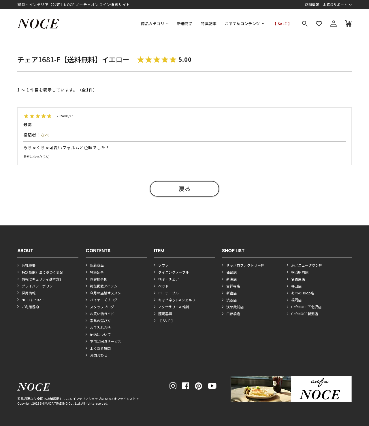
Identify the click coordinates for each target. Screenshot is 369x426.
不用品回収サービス (105, 341)
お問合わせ (98, 355)
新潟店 (231, 278)
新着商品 (185, 23)
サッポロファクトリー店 (245, 265)
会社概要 (28, 265)
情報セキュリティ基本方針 (42, 278)
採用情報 (28, 292)
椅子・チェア (168, 278)
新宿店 (231, 292)
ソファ (163, 265)
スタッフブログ (102, 306)
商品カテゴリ (152, 23)
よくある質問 (100, 348)
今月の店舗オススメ (105, 292)
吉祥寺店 (233, 285)
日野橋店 (233, 313)
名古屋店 (298, 278)
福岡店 (296, 299)
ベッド (163, 285)
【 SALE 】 (282, 23)
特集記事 (208, 23)
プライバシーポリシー (39, 285)
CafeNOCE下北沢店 (306, 306)
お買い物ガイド (102, 313)
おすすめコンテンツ (242, 23)
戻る (184, 188)
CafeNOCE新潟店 (304, 313)
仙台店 (231, 272)
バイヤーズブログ (103, 299)
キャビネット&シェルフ (176, 299)
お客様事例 (98, 278)
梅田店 (296, 285)
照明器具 (165, 313)
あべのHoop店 (302, 292)
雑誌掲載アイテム (103, 285)
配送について (100, 334)
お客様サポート (335, 4)
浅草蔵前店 (235, 306)
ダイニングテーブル (173, 272)
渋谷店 (231, 299)
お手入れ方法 (100, 327)
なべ (45, 135)
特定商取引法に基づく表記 (42, 272)
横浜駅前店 (299, 272)
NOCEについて (33, 299)
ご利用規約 (30, 306)
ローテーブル (168, 292)
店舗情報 (312, 4)
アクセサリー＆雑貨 (173, 306)
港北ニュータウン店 (306, 265)
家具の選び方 (100, 320)
